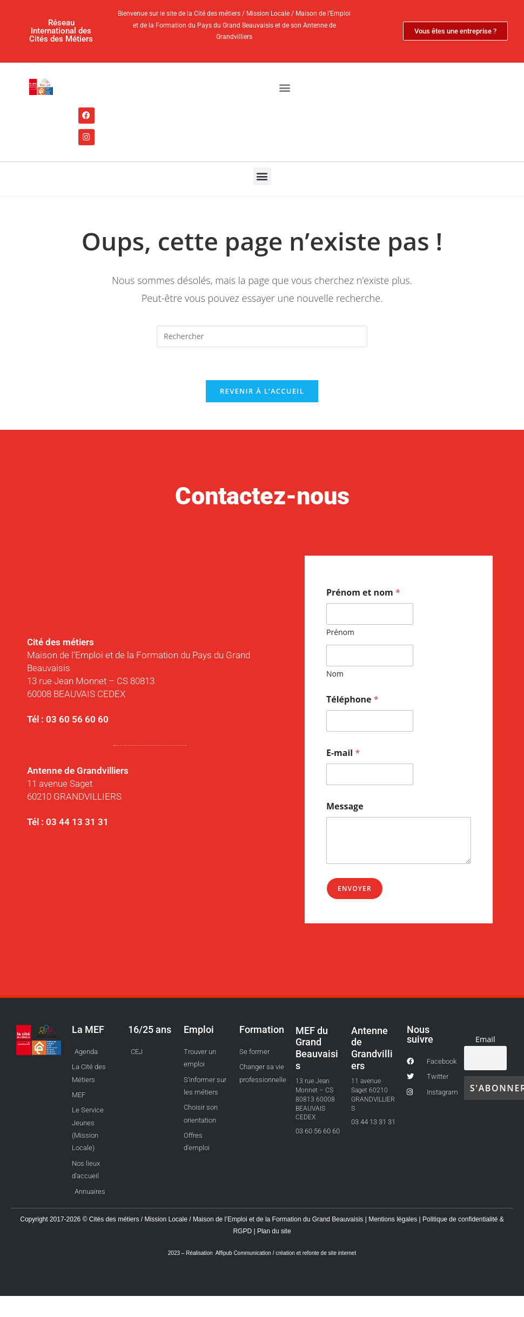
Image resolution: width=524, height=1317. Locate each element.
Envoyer (355, 888)
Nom (335, 673)
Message (345, 806)
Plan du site (273, 1231)
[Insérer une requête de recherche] (262, 336)
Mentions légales (393, 1219)
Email (485, 1039)
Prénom (340, 632)
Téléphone (352, 699)
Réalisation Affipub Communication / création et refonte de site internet (271, 1253)
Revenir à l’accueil (262, 391)
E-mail (343, 753)
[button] (284, 88)
